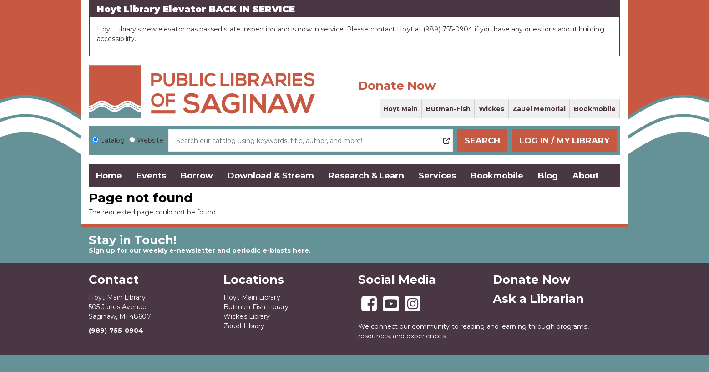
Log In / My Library (564, 141)
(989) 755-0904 (116, 330)
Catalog (112, 140)
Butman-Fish (448, 109)
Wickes (491, 109)
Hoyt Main (400, 109)
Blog (548, 176)
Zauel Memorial (539, 109)
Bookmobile (595, 109)
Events (151, 176)
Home (109, 176)
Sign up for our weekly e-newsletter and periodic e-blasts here (199, 250)
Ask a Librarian (538, 299)
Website (150, 140)
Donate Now (397, 86)
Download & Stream (271, 176)
